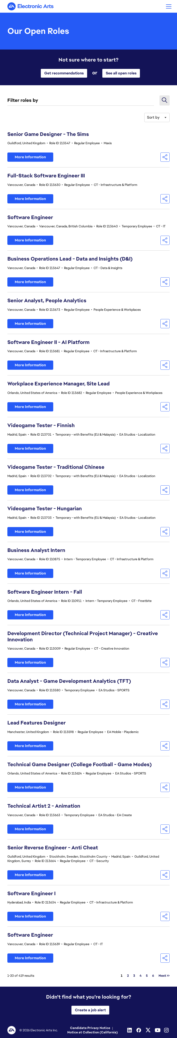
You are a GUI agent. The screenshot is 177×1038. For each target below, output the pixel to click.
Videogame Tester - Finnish (41, 425)
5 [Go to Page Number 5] (147, 975)
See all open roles (121, 73)
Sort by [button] (153, 117)
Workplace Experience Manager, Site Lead (58, 383)
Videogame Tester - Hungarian (44, 508)
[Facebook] (139, 1030)
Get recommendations (64, 73)
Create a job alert (90, 1010)
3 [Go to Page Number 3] (134, 975)
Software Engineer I (31, 893)
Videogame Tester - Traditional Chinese (55, 467)
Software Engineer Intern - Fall (44, 592)
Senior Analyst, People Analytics (46, 300)
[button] (168, 6)
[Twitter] (148, 1030)
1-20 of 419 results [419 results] (20, 975)
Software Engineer (30, 217)
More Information (30, 157)
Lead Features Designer (36, 722)
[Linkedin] (130, 1030)
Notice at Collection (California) (92, 1032)
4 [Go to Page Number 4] (140, 975)
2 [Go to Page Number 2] (128, 975)
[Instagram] (167, 1030)
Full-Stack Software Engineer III (46, 175)
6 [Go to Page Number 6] (153, 975)
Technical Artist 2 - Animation (43, 806)
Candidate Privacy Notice (90, 1028)
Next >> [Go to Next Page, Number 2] (164, 975)
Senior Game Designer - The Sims (48, 134)
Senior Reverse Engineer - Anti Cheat (52, 847)
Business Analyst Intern (36, 550)
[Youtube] (157, 1030)
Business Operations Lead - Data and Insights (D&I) (70, 258)
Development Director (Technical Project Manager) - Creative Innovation (82, 636)
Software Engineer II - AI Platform (48, 342)
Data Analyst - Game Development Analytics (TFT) (69, 681)
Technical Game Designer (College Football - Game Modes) (79, 764)
